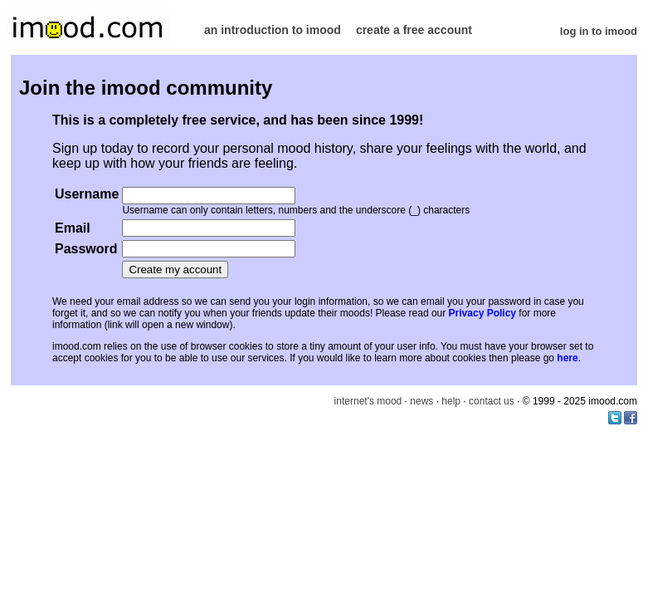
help (450, 401)
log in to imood (598, 31)
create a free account (414, 30)
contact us (491, 401)
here (567, 358)
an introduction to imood (272, 30)
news (421, 401)
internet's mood (368, 401)
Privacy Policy (482, 313)
